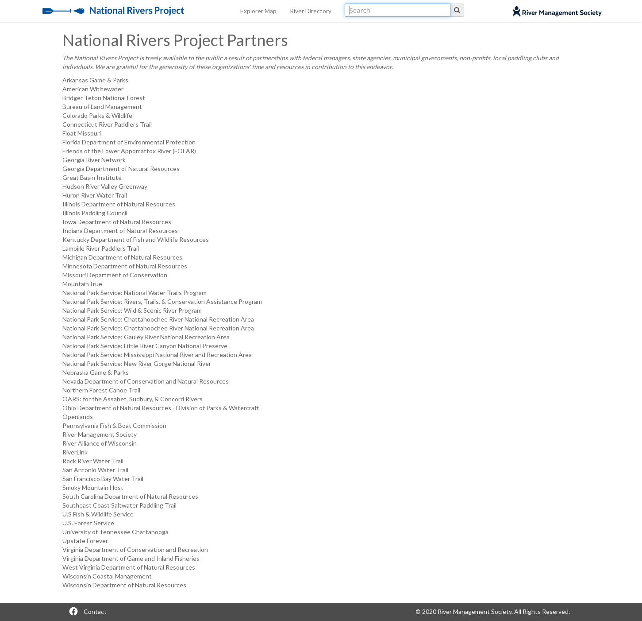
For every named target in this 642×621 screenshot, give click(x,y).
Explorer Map (258, 11)
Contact (95, 611)
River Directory (310, 11)
